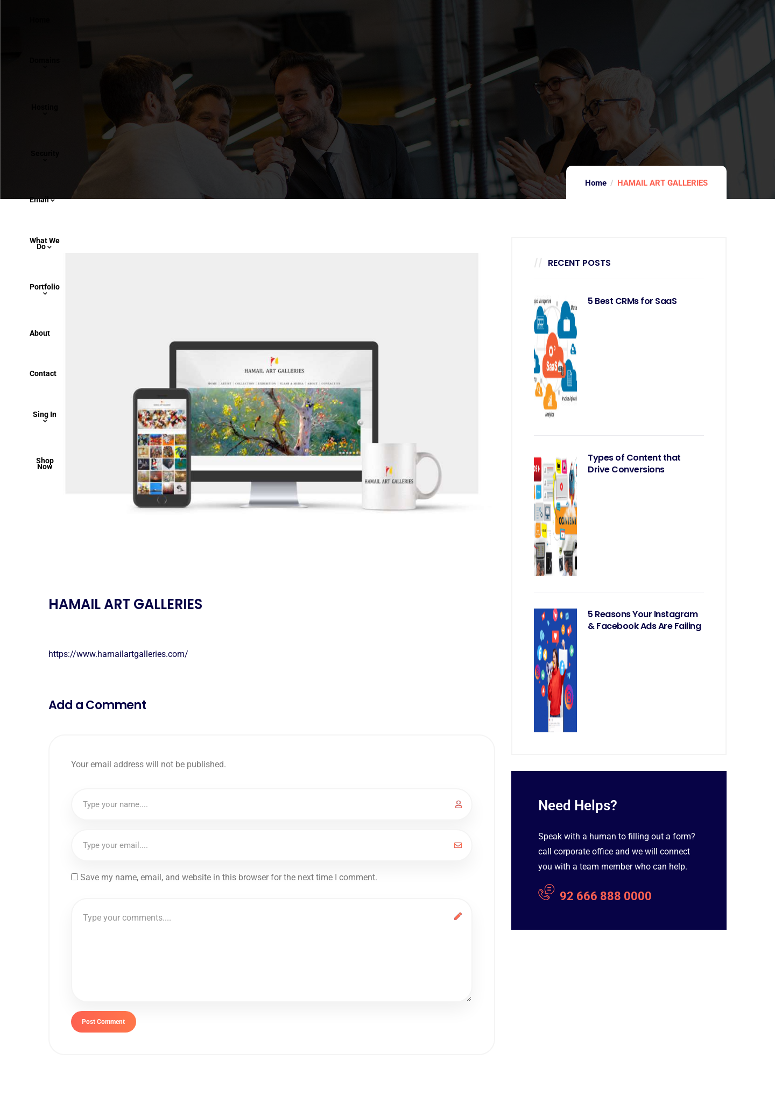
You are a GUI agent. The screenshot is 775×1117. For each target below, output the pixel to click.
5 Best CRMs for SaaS (632, 301)
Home (596, 183)
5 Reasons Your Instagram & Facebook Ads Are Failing (644, 620)
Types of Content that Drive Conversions (634, 464)
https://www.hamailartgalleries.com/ (118, 654)
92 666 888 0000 (595, 894)
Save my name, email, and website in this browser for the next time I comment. (228, 877)
